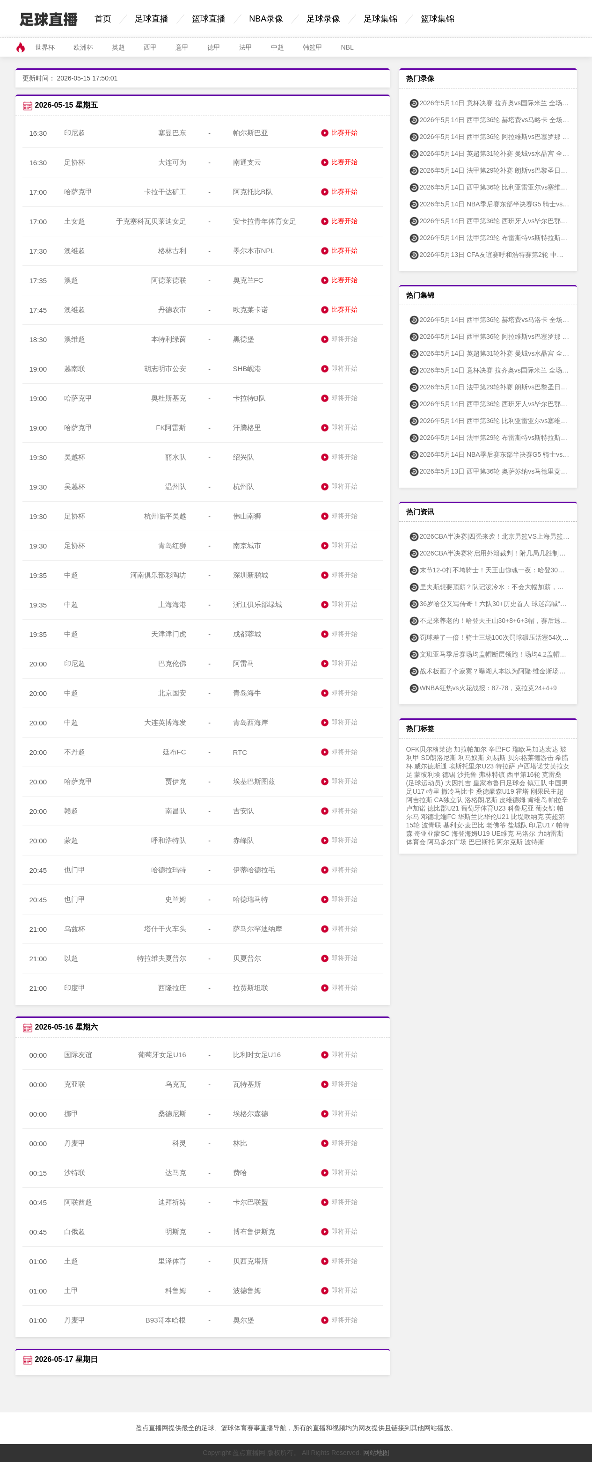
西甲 (150, 47)
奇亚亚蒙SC (431, 833)
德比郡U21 (443, 808)
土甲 (71, 1290)
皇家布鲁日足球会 (499, 783)
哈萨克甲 (78, 192)
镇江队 (537, 783)
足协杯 (74, 162)
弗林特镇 (492, 774)
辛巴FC (500, 749)
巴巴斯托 (481, 842)
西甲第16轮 (524, 774)
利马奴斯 (471, 757)
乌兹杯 (74, 929)
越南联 (74, 369)
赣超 (71, 811)
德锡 (448, 774)
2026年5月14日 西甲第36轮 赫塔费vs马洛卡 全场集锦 (492, 319)
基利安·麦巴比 (463, 825)
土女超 (74, 221)
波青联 (431, 825)
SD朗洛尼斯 (438, 757)
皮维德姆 (512, 800)
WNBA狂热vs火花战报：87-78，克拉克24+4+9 (483, 688)
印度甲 (74, 988)
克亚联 (74, 1084)
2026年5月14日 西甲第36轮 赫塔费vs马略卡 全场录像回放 (499, 120)
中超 (277, 47)
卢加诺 (416, 808)
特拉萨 (505, 766)
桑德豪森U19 (495, 791)
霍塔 (522, 791)
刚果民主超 (547, 791)
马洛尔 (525, 833)
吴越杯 (74, 457)
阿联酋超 (78, 1202)
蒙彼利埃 (427, 774)
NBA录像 (266, 18)
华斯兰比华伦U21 (483, 816)
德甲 (213, 47)
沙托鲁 (467, 774)
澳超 (71, 280)
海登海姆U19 (471, 833)
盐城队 (517, 825)
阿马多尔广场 (447, 842)
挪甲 (71, 1114)
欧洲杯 (83, 47)
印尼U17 (541, 825)
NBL (347, 47)
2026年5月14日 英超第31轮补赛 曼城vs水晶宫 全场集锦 (496, 353)
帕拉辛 (558, 800)
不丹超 (74, 752)
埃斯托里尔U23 (471, 766)
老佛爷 (496, 825)
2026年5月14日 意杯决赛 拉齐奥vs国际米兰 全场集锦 (492, 370)
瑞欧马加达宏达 (535, 749)
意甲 (182, 47)
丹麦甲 (74, 1143)
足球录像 (323, 18)
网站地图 (376, 1452)
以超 (71, 958)
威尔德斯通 (430, 766)
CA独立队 (448, 800)
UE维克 (502, 833)
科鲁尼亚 (521, 808)
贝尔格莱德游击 (531, 757)
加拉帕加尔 (470, 749)
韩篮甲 (312, 47)
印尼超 (74, 133)
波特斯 (534, 842)
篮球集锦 (437, 18)
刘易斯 (496, 757)
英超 (118, 47)
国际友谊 (78, 1055)
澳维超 (74, 251)
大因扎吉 (458, 783)
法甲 (245, 47)
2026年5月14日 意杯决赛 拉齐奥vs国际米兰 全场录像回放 (498, 103)
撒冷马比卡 (457, 791)
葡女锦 (545, 808)
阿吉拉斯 (419, 800)
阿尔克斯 (510, 842)
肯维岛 (537, 800)
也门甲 (74, 870)
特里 (432, 791)
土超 (71, 1261)
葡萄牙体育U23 (483, 808)
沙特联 (74, 1173)
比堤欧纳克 (527, 816)
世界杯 (45, 47)
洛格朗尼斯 (481, 800)
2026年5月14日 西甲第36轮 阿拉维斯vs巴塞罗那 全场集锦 (499, 336)
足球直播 (151, 18)
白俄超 (74, 1231)
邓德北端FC (438, 816)
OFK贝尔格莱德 (429, 749)
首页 (103, 18)
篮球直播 (209, 18)
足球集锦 (380, 18)
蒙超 (71, 840)
